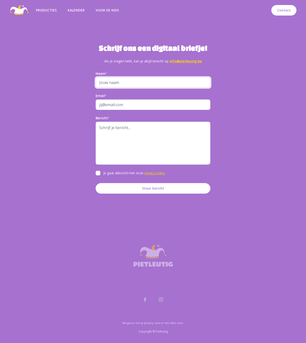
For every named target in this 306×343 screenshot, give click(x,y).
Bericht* (102, 118)
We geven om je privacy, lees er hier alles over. (153, 334)
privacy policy (154, 173)
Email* (101, 96)
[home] (19, 10)
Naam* (101, 73)
